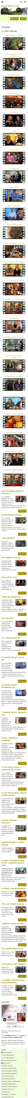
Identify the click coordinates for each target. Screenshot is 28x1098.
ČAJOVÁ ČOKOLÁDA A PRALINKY (14, 1071)
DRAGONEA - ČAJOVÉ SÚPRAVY (9, 1086)
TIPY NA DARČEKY (14, 1052)
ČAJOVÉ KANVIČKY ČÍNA (7, 1076)
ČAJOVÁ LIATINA (14, 1092)
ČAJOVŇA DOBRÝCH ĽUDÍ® (10, 6)
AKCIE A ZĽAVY (6, 1063)
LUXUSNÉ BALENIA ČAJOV (14, 1060)
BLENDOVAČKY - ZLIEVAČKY (14, 1094)
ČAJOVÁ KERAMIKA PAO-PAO (14, 1084)
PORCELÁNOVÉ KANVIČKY (8, 1078)
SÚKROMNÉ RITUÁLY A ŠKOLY (9, 1068)
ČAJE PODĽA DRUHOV (14, 1057)
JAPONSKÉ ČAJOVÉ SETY (7, 1089)
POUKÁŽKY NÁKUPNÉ (7, 1065)
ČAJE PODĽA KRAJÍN (14, 1055)
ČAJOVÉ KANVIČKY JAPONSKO (14, 1073)
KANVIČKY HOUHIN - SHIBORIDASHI (10, 1081)
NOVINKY (14, 1050)
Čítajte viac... (22, 511)
